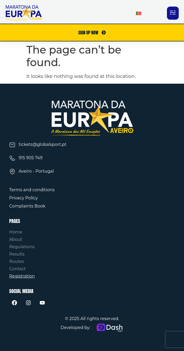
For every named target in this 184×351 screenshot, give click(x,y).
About (15, 239)
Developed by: (76, 327)
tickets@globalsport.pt (42, 144)
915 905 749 (31, 157)
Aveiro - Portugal (36, 171)
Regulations (21, 246)
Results (16, 254)
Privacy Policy (23, 197)
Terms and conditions (32, 189)
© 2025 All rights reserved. (92, 318)
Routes (16, 261)
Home (15, 232)
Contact (17, 268)
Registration (22, 276)
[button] (173, 13)
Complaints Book (27, 206)
